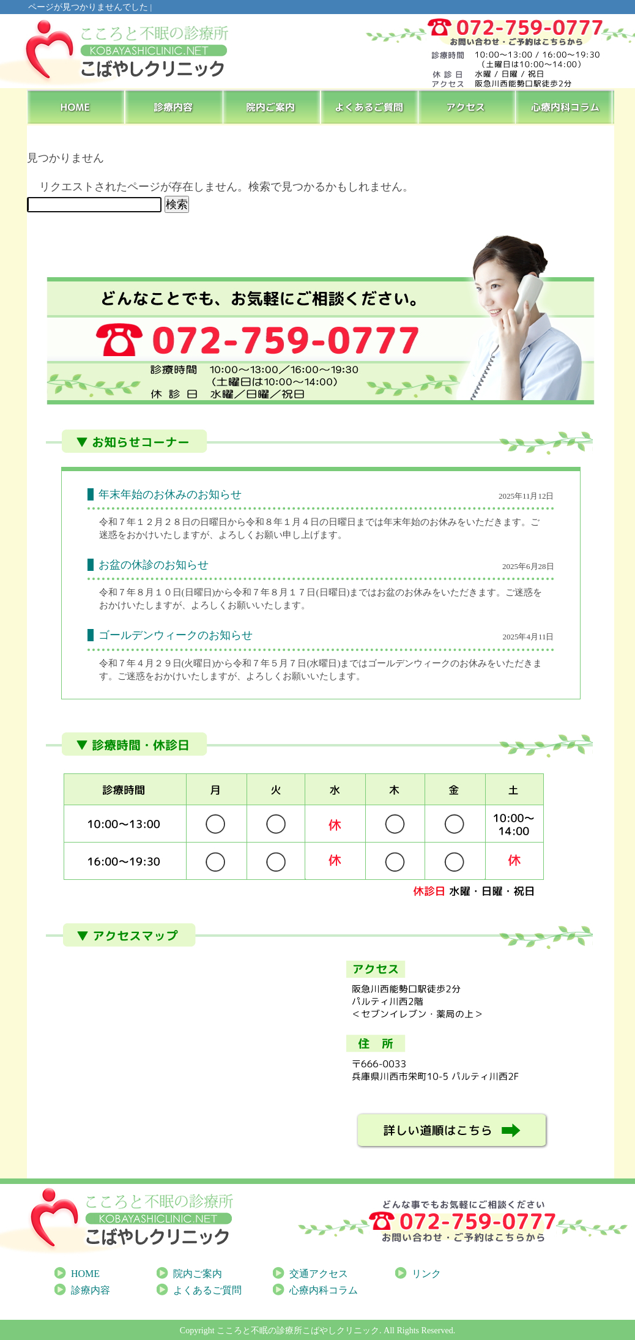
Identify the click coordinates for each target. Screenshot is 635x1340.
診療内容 (174, 106)
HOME (76, 106)
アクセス (468, 106)
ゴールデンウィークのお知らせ (175, 635)
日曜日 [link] (198, 592)
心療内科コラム (565, 106)
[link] (198, 592)
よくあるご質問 (370, 106)
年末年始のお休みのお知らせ (170, 494)
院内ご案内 (272, 106)
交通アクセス (318, 1273)
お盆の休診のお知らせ (153, 565)
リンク (426, 1273)
